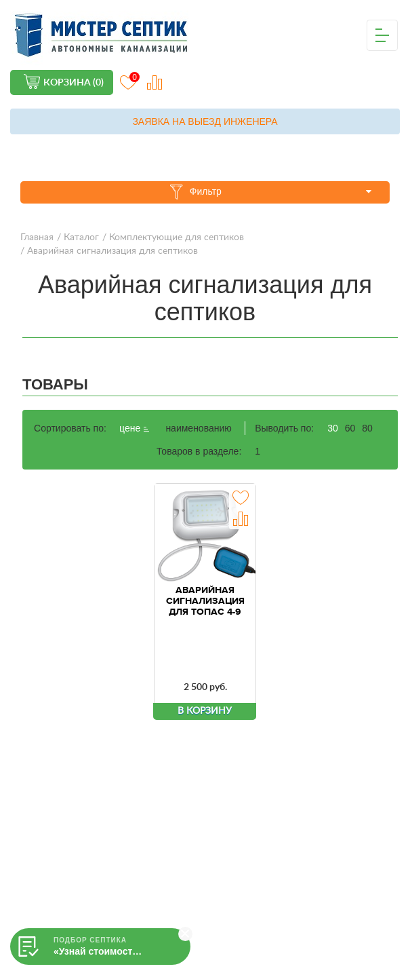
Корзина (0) (73, 83)
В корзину (205, 711)
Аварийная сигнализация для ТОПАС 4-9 (205, 601)
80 (367, 428)
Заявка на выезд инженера (204, 121)
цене (134, 429)
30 (332, 428)
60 (350, 428)
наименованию (198, 428)
